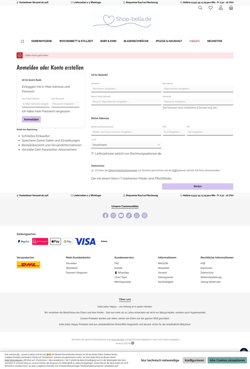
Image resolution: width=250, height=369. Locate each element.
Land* (93, 140)
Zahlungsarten (165, 277)
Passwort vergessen (76, 272)
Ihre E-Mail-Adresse (30, 99)
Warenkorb (71, 268)
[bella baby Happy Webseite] (144, 215)
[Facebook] (105, 215)
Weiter (198, 186)
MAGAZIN (163, 263)
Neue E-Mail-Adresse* (101, 96)
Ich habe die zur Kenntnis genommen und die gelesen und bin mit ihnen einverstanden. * (158, 170)
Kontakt (118, 268)
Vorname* (95, 83)
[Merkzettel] (210, 8)
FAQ (116, 263)
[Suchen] (200, 8)
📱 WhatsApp (121, 272)
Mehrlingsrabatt (122, 282)
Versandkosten (117, 340)
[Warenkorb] (230, 8)
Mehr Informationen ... (14, 360)
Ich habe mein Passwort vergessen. (46, 111)
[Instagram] (113, 215)
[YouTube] (121, 215)
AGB (174, 170)
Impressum (206, 268)
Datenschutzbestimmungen (122, 170)
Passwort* (167, 96)
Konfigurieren (194, 360)
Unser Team (120, 277)
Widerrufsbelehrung (211, 277)
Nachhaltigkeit (165, 282)
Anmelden (31, 119)
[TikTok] (128, 215)
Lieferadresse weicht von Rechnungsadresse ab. (128, 153)
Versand (162, 272)
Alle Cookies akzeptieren (227, 360)
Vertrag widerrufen (211, 282)
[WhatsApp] (136, 215)
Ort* (188, 127)
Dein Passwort (57, 99)
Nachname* (168, 83)
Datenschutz (207, 272)
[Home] (26, 41)
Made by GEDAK (125, 343)
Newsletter (163, 268)
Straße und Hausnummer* (102, 127)
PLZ (165, 127)
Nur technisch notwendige (160, 360)
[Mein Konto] (221, 8)
